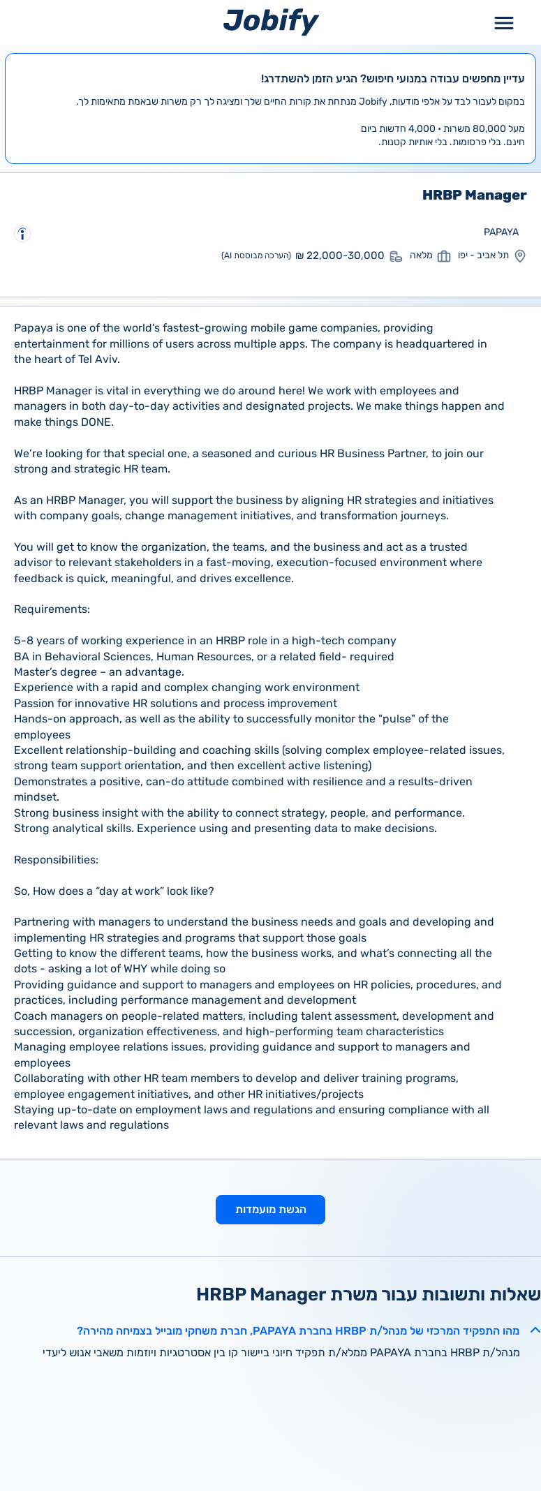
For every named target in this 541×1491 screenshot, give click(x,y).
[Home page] (271, 22)
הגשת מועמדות (270, 1209)
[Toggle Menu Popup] (504, 22)
